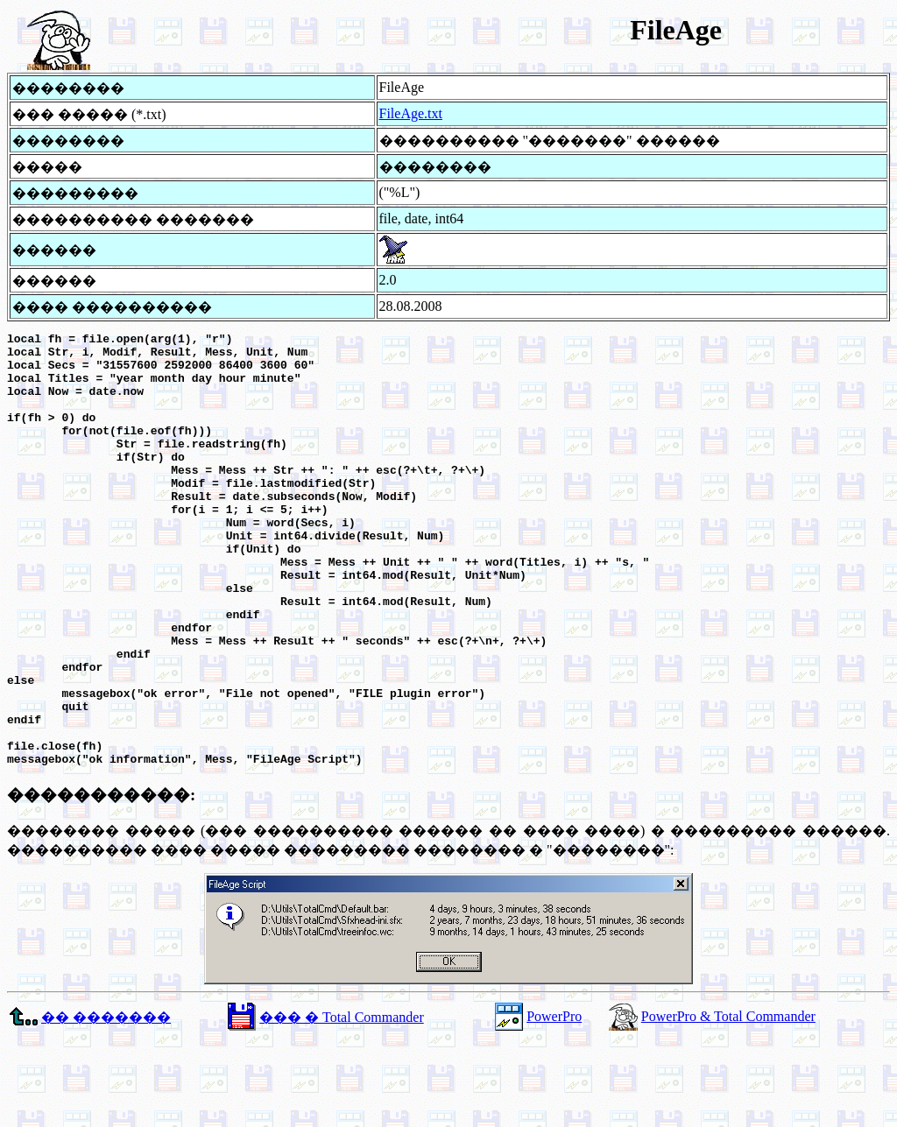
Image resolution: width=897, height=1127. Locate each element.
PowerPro (554, 1102)
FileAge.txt (410, 113)
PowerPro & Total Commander (728, 1102)
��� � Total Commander (341, 1103)
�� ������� (106, 1103)
